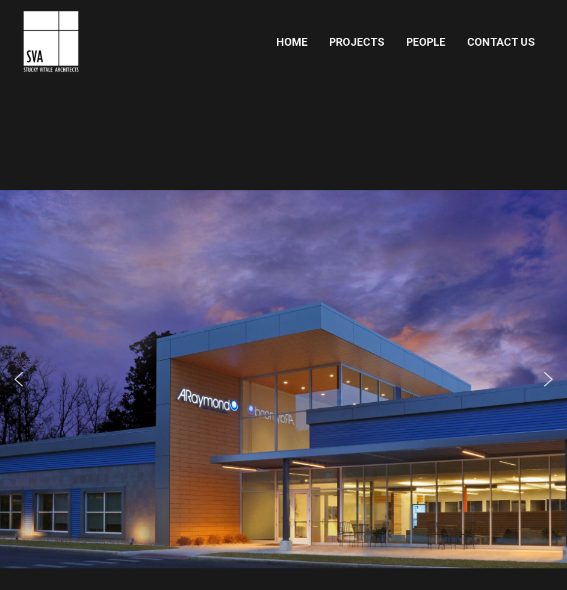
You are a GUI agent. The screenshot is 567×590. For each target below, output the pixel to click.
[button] (283, 379)
